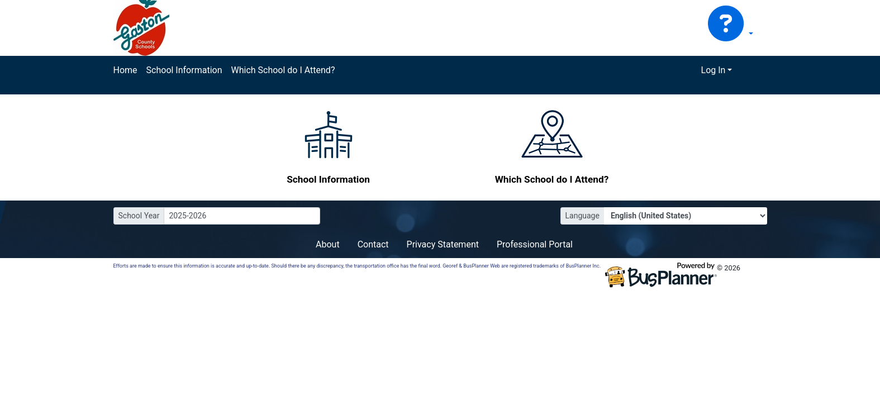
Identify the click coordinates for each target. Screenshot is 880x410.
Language (582, 215)
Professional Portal (535, 244)
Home (125, 70)
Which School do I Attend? (283, 70)
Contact (373, 244)
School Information (184, 70)
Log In (713, 70)
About (328, 244)
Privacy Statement (443, 244)
